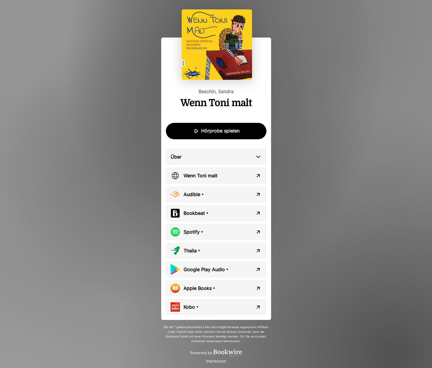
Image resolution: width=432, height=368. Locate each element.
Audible (193, 194)
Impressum (216, 361)
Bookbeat (195, 213)
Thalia (191, 251)
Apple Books (199, 288)
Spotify (193, 232)
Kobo (190, 307)
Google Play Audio (205, 269)
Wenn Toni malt (200, 176)
